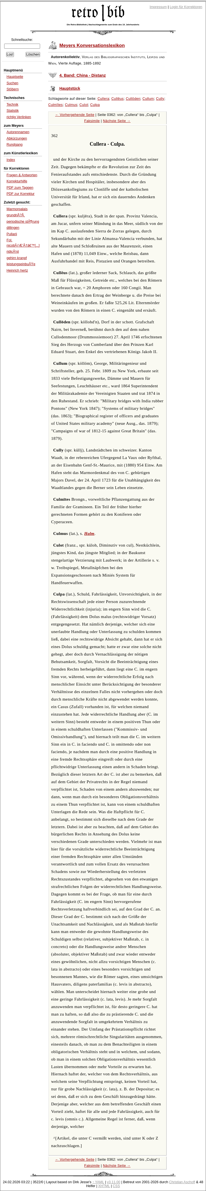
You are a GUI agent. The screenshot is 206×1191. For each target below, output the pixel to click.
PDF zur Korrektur (20, 194)
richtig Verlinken (18, 117)
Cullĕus (117, 99)
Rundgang (14, 145)
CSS (116, 1186)
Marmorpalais (17, 209)
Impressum (158, 7)
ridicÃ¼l (12, 252)
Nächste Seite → (117, 121)
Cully (160, 99)
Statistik (12, 111)
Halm (89, 533)
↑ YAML (98, 1182)
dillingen (12, 228)
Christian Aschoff (182, 1182)
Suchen (12, 83)
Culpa (95, 105)
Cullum (148, 99)
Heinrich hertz (17, 270)
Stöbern (12, 89)
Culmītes (55, 105)
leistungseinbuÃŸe (20, 264)
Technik (12, 104)
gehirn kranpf (16, 258)
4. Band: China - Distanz (82, 75)
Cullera (103, 99)
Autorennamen (17, 132)
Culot (83, 105)
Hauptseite (14, 77)
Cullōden (133, 99)
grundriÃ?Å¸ (15, 215)
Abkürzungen (16, 138)
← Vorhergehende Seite (74, 115)
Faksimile (92, 121)
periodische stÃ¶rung (22, 222)
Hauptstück (69, 88)
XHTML (104, 1186)
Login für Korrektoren (186, 7)
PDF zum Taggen (19, 188)
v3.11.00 (113, 1182)
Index (10, 160)
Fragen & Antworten (21, 175)
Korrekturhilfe (16, 181)
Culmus (71, 105)
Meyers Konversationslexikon (92, 45)
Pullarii (11, 234)
